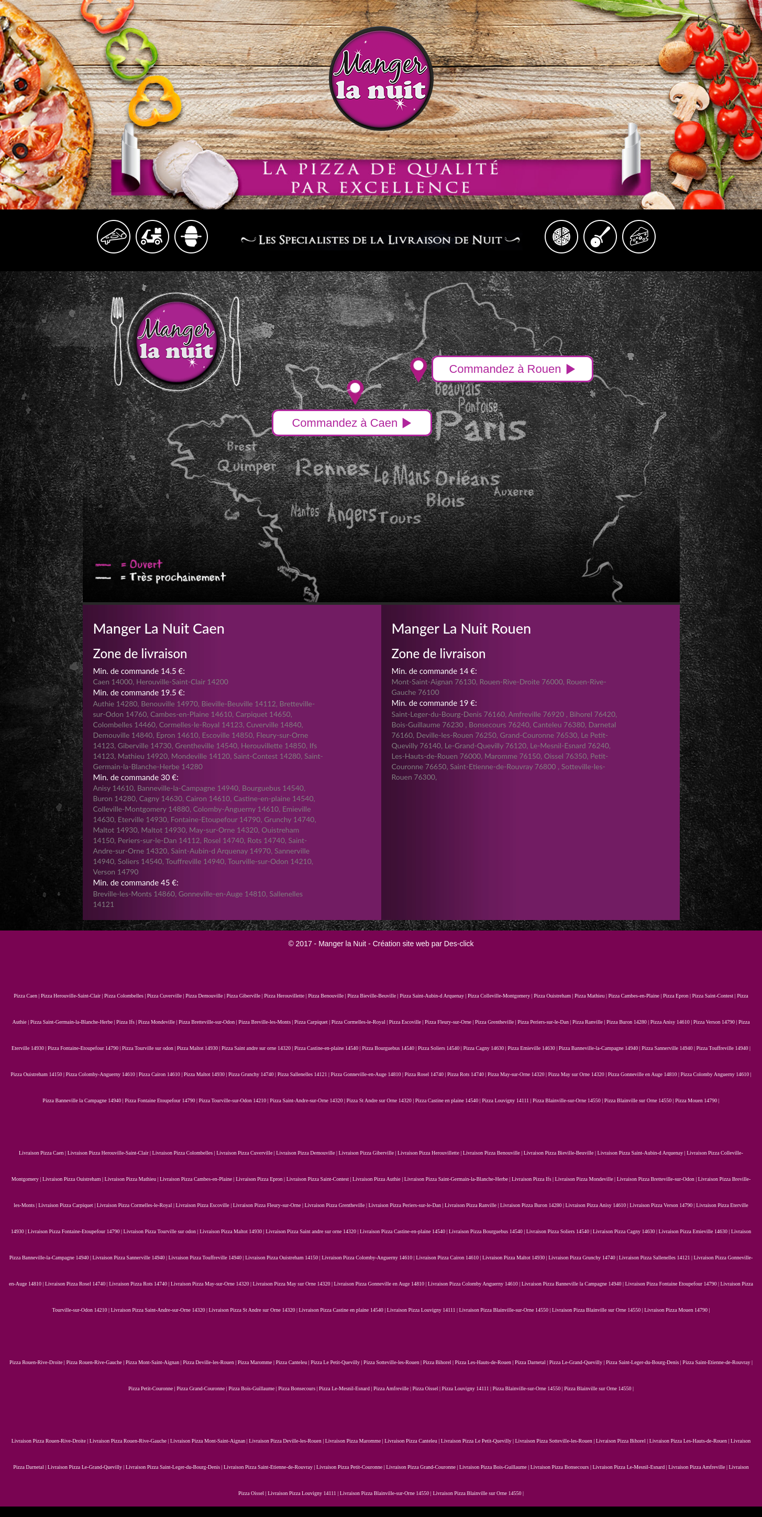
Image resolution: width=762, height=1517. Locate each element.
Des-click (459, 943)
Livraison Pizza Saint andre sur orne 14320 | (313, 1231)
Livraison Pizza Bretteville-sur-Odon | (657, 1179)
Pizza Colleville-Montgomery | (501, 996)
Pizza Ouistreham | (554, 996)
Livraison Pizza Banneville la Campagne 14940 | (573, 1284)
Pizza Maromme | (257, 1362)
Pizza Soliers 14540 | (440, 1048)
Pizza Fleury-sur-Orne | (450, 1022)
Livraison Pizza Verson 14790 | (663, 1205)
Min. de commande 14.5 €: (139, 671)
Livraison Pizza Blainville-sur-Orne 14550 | (505, 1310)
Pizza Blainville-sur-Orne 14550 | (568, 1100)
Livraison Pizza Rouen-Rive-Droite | (51, 1441)
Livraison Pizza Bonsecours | (562, 1467)
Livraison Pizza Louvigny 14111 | (423, 1310)
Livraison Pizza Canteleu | (412, 1441)
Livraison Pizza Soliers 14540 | (559, 1231)
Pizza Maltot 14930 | (199, 1048)
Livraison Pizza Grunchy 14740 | (583, 1257)
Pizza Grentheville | (496, 1022)
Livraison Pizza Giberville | (368, 1153)
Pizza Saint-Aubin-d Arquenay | (434, 996)
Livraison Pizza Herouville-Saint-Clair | (110, 1153)
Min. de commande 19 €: (434, 702)
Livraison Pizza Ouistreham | (73, 1179)
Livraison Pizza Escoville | (204, 1205)
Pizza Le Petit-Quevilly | (337, 1362)
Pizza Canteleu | (293, 1362)
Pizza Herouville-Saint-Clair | (72, 996)
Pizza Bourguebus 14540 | (390, 1048)
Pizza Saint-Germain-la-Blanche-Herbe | (73, 1022)
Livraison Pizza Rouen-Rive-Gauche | (130, 1441)
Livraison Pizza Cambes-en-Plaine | (198, 1179)
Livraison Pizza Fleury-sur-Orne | (269, 1205)
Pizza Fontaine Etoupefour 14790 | (161, 1100)
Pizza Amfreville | (392, 1388)
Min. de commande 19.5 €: (139, 692)
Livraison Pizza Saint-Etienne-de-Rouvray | (270, 1467)
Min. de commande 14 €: (434, 671)
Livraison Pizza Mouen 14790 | (677, 1310)
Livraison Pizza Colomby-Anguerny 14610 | (369, 1257)
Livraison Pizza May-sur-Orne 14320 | (211, 1284)
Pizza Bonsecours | (298, 1388)
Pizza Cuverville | (166, 996)
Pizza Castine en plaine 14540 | (448, 1100)
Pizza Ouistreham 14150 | (37, 1074)
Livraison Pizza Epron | (261, 1179)
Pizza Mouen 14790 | (697, 1100)
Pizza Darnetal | (532, 1362)
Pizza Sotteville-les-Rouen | (393, 1362)
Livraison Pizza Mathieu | (132, 1179)
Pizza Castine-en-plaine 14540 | (328, 1048)
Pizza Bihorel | (439, 1362)
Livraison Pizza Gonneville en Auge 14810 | (381, 1284)
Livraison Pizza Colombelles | (184, 1153)
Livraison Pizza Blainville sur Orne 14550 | (598, 1310)
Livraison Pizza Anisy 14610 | (597, 1205)
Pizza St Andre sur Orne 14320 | (381, 1100)
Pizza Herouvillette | (286, 996)
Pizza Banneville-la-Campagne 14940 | (600, 1048)
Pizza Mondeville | (158, 1022)
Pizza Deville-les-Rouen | (210, 1362)
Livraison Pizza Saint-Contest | (319, 1179)
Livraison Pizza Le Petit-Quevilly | (478, 1441)
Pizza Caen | (27, 996)
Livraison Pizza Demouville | (307, 1153)
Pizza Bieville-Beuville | (373, 996)
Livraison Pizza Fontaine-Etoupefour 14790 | (76, 1231)
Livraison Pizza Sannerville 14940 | (130, 1257)
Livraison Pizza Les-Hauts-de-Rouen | (690, 1441)
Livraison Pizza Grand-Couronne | (422, 1467)
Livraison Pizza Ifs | (533, 1179)
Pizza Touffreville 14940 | (723, 1048)
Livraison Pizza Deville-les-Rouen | (287, 1441)
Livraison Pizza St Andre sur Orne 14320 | (253, 1310)
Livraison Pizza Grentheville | (336, 1205)
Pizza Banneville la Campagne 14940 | (83, 1100)
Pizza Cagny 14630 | (485, 1048)
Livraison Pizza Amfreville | (698, 1467)
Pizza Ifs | (127, 1022)
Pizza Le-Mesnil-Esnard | (346, 1388)
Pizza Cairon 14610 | (161, 1074)
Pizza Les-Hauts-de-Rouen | (485, 1362)
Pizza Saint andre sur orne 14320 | (258, 1048)
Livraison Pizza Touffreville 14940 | (206, 1257)
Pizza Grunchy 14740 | (253, 1074)
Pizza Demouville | (205, 996)
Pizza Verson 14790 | (715, 1022)
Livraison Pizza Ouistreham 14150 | (283, 1257)
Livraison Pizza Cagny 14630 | (626, 1231)
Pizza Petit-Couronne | (152, 1388)
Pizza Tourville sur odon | (149, 1048)
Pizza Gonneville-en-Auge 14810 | (368, 1074)
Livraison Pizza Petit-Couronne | (351, 1467)
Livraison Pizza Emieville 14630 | (695, 1231)
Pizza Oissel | (426, 1388)
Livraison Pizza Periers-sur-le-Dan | (406, 1205)
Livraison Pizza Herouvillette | (430, 1153)
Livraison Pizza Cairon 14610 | (449, 1257)
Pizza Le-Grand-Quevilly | (577, 1362)
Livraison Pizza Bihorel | (622, 1441)
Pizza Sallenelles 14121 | (304, 1074)
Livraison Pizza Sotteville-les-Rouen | (555, 1441)
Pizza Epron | (677, 996)
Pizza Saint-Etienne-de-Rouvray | (717, 1362)
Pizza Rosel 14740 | (425, 1074)
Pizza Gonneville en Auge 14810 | (644, 1074)
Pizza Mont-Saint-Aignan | (154, 1362)
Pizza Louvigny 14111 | (507, 1100)
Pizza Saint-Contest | (714, 996)
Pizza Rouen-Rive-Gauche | (95, 1362)
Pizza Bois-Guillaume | (253, 1388)
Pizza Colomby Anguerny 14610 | (715, 1074)
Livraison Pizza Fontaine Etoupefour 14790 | (673, 1284)
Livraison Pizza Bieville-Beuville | (561, 1153)
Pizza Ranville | (589, 1022)
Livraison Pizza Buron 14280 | (532, 1205)
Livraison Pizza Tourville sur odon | (162, 1231)
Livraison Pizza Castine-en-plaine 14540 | (404, 1231)
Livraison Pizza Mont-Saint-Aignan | (209, 1441)
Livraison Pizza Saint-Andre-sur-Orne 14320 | (159, 1310)
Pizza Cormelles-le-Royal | (360, 1022)
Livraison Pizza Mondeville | (586, 1179)
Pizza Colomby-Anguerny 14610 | (102, 1074)
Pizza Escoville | (407, 1022)
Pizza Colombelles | (125, 996)
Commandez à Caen (352, 422)
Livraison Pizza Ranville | (472, 1205)
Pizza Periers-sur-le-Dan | (544, 1022)
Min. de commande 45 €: (136, 882)
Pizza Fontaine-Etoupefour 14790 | (85, 1048)
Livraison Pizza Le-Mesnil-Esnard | (630, 1467)
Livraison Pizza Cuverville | (246, 1153)
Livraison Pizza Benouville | (493, 1153)
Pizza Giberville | (245, 996)
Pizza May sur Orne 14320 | (578, 1074)
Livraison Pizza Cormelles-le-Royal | (136, 1205)
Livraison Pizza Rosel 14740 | (77, 1284)
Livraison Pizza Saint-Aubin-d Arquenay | (642, 1153)
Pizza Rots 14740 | (467, 1074)
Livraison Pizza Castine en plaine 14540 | (342, 1310)
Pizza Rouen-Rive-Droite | (37, 1362)
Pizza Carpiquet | (313, 1022)
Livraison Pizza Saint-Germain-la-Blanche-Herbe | (458, 1179)
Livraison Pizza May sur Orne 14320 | (293, 1284)
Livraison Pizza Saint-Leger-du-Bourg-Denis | (175, 1467)
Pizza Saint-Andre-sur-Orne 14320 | (308, 1100)
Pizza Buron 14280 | (628, 1022)
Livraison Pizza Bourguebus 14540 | (487, 1231)
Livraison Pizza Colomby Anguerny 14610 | (475, 1284)
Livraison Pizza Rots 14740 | (140, 1284)
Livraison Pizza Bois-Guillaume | (495, 1467)
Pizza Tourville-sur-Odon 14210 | (234, 1100)
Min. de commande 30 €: (136, 777)
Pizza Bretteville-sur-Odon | (208, 1022)
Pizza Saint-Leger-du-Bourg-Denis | (644, 1362)
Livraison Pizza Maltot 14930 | (233, 1231)
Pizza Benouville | (327, 996)
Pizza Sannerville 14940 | (669, 1048)
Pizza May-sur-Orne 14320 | (518, 1074)
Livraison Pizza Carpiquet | (67, 1205)
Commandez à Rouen (512, 368)
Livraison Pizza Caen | (43, 1153)
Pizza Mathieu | (591, 996)
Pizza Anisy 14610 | (671, 1022)
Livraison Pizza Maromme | (355, 1441)
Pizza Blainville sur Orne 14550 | (639, 1100)
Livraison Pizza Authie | (378, 1179)
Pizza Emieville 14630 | (533, 1048)
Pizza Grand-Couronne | (202, 1388)
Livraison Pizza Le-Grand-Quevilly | (87, 1467)
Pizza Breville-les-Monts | (266, 1022)
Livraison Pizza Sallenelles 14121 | (656, 1257)
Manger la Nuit (342, 943)
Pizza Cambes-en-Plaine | (635, 996)
